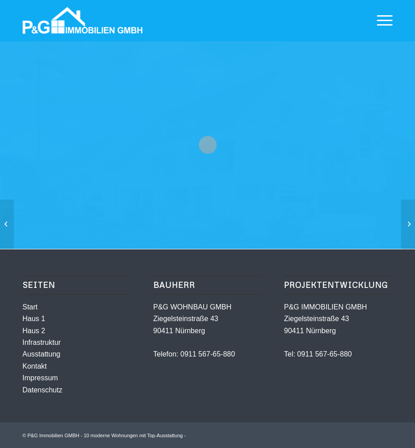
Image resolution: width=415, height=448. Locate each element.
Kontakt (34, 366)
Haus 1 (33, 318)
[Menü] (380, 20)
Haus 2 (33, 331)
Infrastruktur (41, 342)
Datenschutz (42, 390)
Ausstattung (41, 354)
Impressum (40, 378)
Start (30, 307)
